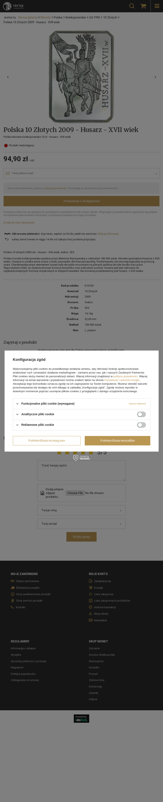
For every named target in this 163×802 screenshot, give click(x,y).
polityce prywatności (125, 376)
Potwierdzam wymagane (46, 440)
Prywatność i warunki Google (122, 380)
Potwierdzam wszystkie (117, 440)
